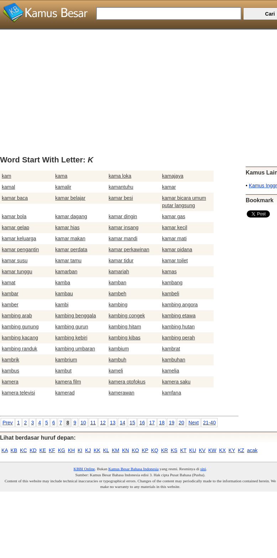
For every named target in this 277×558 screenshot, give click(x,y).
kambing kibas (125, 337)
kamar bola (14, 216)
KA (4, 450)
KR (164, 450)
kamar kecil (174, 227)
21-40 (209, 422)
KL (106, 450)
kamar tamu (68, 260)
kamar (169, 187)
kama (61, 176)
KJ (88, 450)
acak (252, 450)
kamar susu (14, 260)
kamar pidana (177, 249)
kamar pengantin (20, 249)
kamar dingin (123, 216)
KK (97, 450)
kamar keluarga (19, 238)
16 (142, 422)
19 (171, 422)
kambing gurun (71, 326)
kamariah (119, 271)
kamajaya (172, 176)
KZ (241, 450)
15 (132, 422)
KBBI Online (84, 469)
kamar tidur (121, 260)
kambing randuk (19, 349)
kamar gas (173, 216)
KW (212, 450)
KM (115, 450)
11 (93, 422)
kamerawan (121, 393)
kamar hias (67, 227)
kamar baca (15, 198)
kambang (172, 282)
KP (145, 450)
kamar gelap (15, 227)
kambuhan (173, 360)
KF (52, 450)
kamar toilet (175, 260)
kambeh (117, 293)
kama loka (120, 176)
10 (83, 422)
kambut (63, 371)
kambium (119, 349)
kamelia (170, 371)
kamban (117, 282)
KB (14, 450)
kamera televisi (18, 393)
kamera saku (176, 382)
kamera (10, 382)
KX (222, 450)
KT (183, 450)
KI (80, 450)
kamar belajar (70, 198)
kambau (64, 293)
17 (152, 422)
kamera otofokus (127, 382)
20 (181, 422)
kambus (10, 371)
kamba (62, 282)
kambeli (170, 293)
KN (125, 450)
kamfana (171, 393)
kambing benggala (75, 315)
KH (71, 450)
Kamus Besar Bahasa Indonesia (133, 469)
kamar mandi (123, 238)
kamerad (64, 393)
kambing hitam (125, 326)
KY (232, 450)
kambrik (10, 360)
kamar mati (174, 238)
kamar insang (123, 227)
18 (162, 422)
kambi (61, 304)
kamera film (68, 382)
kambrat (171, 349)
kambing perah (178, 337)
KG (61, 450)
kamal (8, 187)
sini (203, 469)
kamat (8, 282)
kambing (118, 304)
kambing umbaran (75, 349)
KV (202, 450)
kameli (116, 371)
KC (23, 450)
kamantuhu (121, 187)
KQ (154, 450)
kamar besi (121, 198)
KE (43, 450)
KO (135, 450)
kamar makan (70, 238)
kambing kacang (20, 337)
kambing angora (180, 304)
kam (6, 176)
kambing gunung (20, 326)
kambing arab (17, 315)
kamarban (66, 271)
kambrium (66, 360)
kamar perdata (71, 249)
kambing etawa (178, 315)
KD (33, 450)
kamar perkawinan (129, 249)
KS (174, 450)
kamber (10, 304)
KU (192, 450)
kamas (169, 271)
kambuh (117, 360)
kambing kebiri (71, 337)
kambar (10, 293)
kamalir (63, 187)
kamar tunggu (17, 271)
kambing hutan (178, 326)
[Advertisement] (136, 79)
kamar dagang (71, 216)
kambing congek (127, 315)
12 (103, 422)
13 (113, 422)
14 (122, 422)
